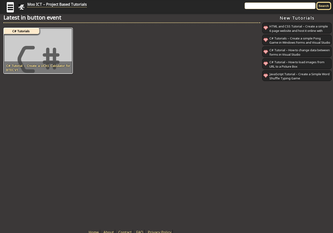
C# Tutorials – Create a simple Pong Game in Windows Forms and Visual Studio (299, 40)
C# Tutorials (21, 31)
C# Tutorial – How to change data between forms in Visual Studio (299, 52)
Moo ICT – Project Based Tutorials (57, 4)
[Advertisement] (297, 151)
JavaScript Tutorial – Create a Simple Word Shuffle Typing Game (299, 76)
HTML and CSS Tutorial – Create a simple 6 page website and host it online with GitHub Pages (298, 30)
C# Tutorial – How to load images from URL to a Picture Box (296, 64)
